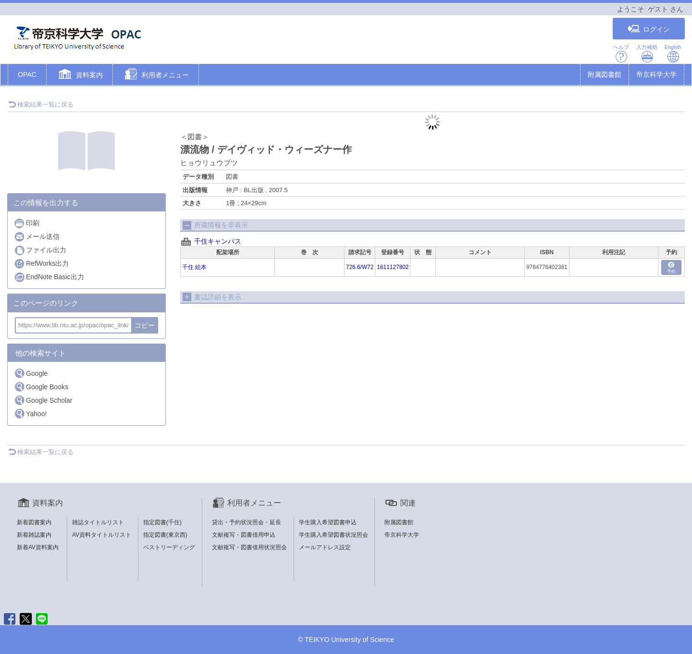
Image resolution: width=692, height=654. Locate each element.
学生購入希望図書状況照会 (333, 534)
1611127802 (392, 267)
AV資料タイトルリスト (101, 534)
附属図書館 (604, 74)
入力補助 (646, 53)
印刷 (26, 223)
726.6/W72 (360, 267)
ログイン (649, 29)
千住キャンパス (217, 241)
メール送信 (37, 237)
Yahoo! (30, 413)
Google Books (41, 387)
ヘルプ (621, 53)
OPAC (27, 74)
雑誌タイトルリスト (98, 522)
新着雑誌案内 (34, 534)
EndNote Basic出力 (49, 277)
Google (31, 373)
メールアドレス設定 (325, 547)
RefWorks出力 (41, 264)
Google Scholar (43, 400)
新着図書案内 (34, 522)
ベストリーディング (169, 547)
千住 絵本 (194, 267)
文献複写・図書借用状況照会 (249, 547)
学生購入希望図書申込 (328, 522)
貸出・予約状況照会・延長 (246, 522)
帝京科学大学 (656, 74)
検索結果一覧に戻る (41, 104)
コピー (145, 325)
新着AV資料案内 (38, 547)
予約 (671, 268)
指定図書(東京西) (165, 534)
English (673, 53)
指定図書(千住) (162, 522)
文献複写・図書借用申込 (243, 534)
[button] (79, 75)
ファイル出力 (40, 250)
